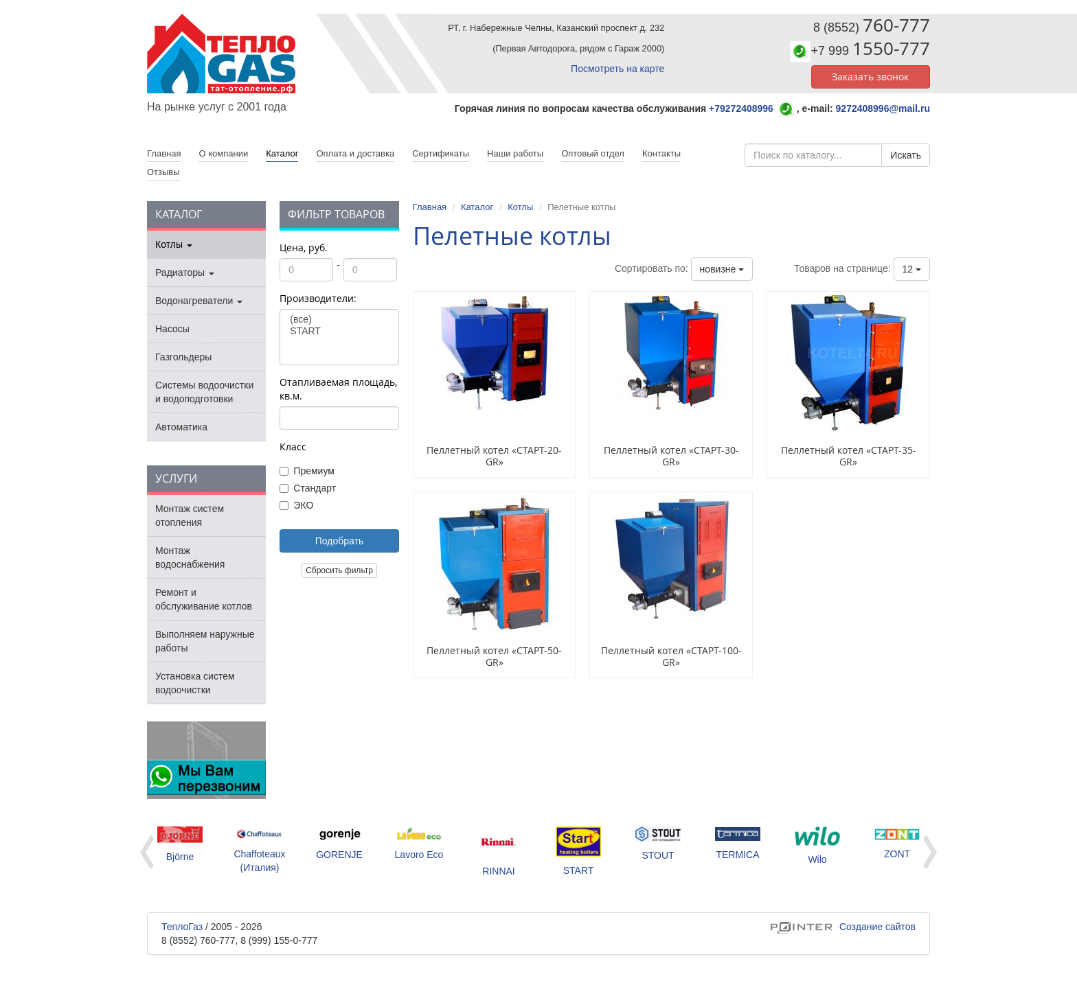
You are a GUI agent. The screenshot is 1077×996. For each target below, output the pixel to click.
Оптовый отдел (592, 153)
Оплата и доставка (355, 153)
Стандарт (308, 488)
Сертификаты (440, 153)
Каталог (282, 153)
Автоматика (181, 426)
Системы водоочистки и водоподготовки (204, 392)
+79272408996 (741, 108)
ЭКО (296, 505)
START (338, 331)
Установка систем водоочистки (195, 683)
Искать (905, 155)
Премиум (307, 470)
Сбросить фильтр (339, 570)
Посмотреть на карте (617, 68)
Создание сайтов (843, 926)
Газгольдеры (183, 356)
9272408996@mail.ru (883, 108)
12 (912, 269)
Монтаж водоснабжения (190, 557)
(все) (338, 319)
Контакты (661, 153)
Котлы (520, 207)
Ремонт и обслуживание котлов (203, 599)
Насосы (172, 328)
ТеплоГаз (182, 926)
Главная (429, 207)
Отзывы (163, 172)
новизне (722, 269)
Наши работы (515, 153)
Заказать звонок (870, 76)
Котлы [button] (173, 244)
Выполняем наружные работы (205, 641)
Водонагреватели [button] (198, 300)
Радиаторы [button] (184, 272)
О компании (223, 153)
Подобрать (339, 540)
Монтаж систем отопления (189, 515)
